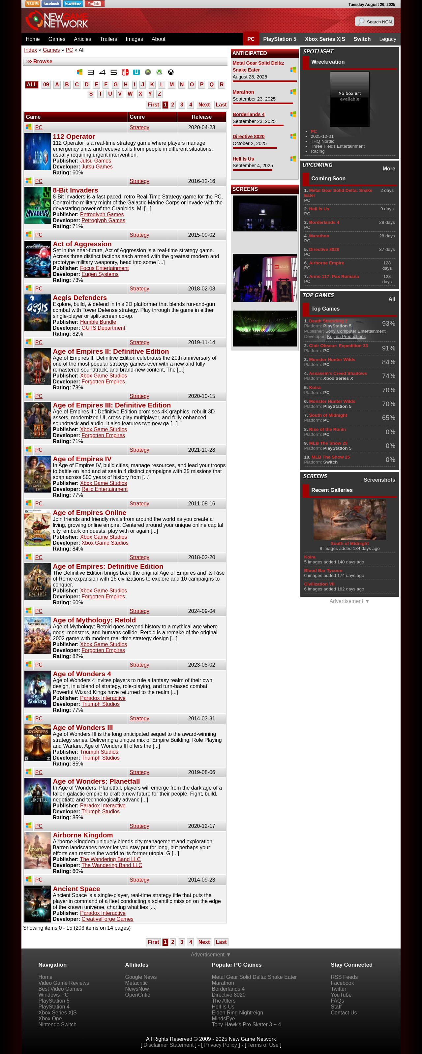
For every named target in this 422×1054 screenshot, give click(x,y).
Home (33, 39)
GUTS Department (103, 328)
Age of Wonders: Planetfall (96, 781)
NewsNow (137, 989)
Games (57, 39)
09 (46, 84)
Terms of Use (263, 1045)
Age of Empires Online (89, 512)
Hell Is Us (243, 159)
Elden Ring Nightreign (237, 1012)
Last (221, 104)
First (153, 104)
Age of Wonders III (83, 727)
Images (134, 39)
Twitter (338, 989)
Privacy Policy (220, 1045)
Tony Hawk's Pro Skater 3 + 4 (246, 1024)
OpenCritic (137, 995)
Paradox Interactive (103, 698)
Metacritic (136, 983)
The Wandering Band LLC (110, 859)
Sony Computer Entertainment (355, 331)
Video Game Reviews (64, 983)
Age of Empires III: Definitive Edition (112, 405)
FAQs (337, 1001)
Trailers (108, 39)
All (392, 299)
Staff (336, 1006)
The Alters (224, 1001)
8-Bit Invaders (75, 190)
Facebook (342, 983)
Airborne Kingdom (83, 835)
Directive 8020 (249, 136)
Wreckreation (328, 62)
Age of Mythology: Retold (94, 620)
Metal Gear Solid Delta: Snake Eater (254, 977)
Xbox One (50, 1018)
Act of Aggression (82, 244)
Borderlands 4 (249, 114)
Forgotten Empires (103, 381)
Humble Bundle (98, 322)
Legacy (387, 39)
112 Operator (74, 136)
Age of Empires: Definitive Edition (108, 566)
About (159, 39)
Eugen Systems (99, 274)
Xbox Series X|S (325, 39)
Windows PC (54, 995)
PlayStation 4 (54, 1006)
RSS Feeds (344, 977)
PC (251, 39)
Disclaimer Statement (168, 1045)
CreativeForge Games (107, 919)
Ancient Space (76, 888)
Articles (82, 39)
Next (204, 104)
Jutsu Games (95, 161)
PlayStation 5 (279, 39)
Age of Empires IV (82, 459)
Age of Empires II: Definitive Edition (111, 351)
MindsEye (223, 1018)
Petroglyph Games (102, 214)
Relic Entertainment (104, 489)
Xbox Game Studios (103, 375)
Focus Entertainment (104, 268)
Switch (362, 39)
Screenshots (379, 480)
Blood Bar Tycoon (323, 570)
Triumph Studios (100, 704)
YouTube (341, 995)
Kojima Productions (346, 336)
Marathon (243, 92)
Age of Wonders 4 (82, 674)
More (389, 168)
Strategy (139, 127)
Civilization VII (319, 584)
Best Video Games (60, 989)
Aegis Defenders (80, 297)
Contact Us (344, 1012)
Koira (310, 557)
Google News (141, 977)
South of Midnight (350, 543)
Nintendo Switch (58, 1024)
